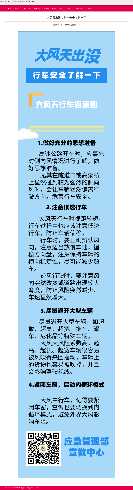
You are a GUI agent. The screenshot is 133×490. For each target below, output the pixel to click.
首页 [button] (9, 8)
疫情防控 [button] (70, 8)
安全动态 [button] (18, 8)
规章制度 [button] (27, 8)
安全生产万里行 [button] (57, 8)
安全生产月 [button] (80, 8)
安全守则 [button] (91, 8)
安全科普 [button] (37, 8)
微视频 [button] (46, 8)
